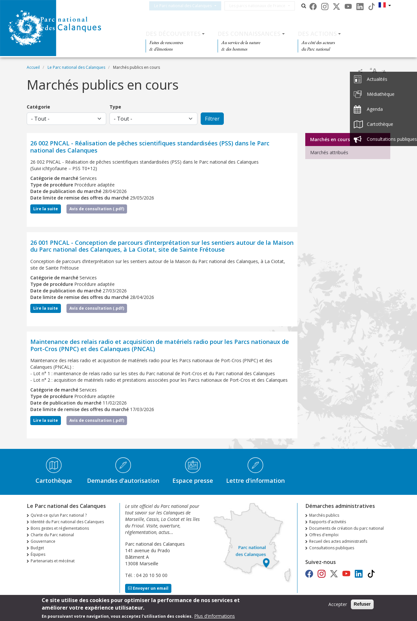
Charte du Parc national (52, 535)
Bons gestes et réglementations (60, 528)
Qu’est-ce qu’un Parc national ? (59, 515)
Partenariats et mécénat (53, 561)
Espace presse (192, 480)
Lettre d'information (255, 480)
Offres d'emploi (323, 535)
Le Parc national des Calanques (191, 5)
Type (115, 107)
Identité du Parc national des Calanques (67, 522)
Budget (37, 548)
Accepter (337, 606)
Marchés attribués (329, 152)
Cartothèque (54, 480)
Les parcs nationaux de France (265, 5)
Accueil (33, 67)
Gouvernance (43, 541)
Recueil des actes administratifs (338, 541)
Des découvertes (173, 33)
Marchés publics (324, 515)
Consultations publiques (331, 548)
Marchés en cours (330, 139)
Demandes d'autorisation (123, 480)
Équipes (38, 554)
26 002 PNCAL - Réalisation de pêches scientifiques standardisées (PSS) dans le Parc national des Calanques (149, 146)
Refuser (362, 605)
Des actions (317, 33)
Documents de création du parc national (346, 528)
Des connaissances (249, 33)
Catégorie (38, 107)
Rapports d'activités (327, 522)
